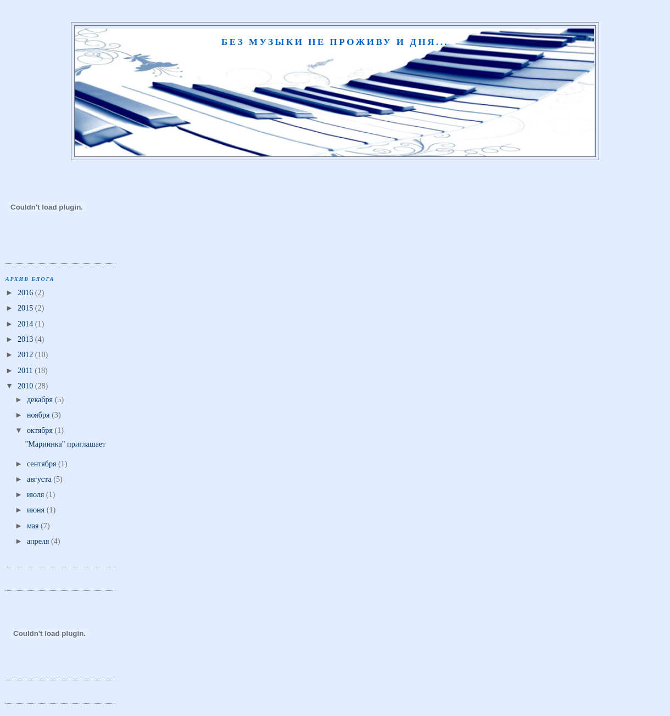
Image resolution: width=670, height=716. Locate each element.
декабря (41, 399)
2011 (26, 370)
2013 (26, 339)
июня (37, 509)
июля (36, 494)
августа (40, 479)
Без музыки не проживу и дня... (335, 42)
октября (41, 430)
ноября (39, 414)
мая (34, 525)
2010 (26, 385)
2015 (26, 307)
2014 (26, 323)
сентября (42, 463)
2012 (26, 354)
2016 (26, 292)
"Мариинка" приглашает (65, 443)
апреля (39, 541)
